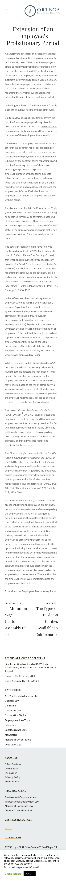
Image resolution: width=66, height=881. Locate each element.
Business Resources (18, 819)
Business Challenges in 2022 (20, 675)
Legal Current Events (16, 729)
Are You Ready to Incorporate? (21, 695)
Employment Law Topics (18, 720)
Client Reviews (13, 764)
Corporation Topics (15, 715)
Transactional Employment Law (22, 801)
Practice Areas (15, 790)
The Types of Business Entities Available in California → (46, 621)
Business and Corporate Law (20, 797)
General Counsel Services (18, 810)
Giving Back (11, 768)
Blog (8, 828)
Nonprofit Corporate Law (19, 805)
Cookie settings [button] (13, 873)
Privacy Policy (13, 777)
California (10, 705)
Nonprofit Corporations (18, 739)
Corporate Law (13, 710)
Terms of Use (12, 781)
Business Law (12, 700)
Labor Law (10, 724)
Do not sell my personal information (22, 867)
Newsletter (11, 734)
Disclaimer (11, 772)
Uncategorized (13, 744)
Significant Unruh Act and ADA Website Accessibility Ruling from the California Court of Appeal (31, 667)
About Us (11, 757)
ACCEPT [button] (29, 873)
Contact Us (13, 837)
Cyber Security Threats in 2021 (22, 680)
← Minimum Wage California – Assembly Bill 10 (16, 621)
